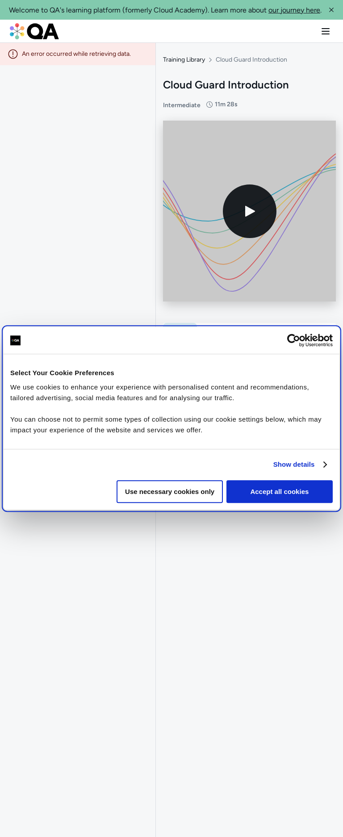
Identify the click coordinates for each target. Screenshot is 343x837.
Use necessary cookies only (169, 491)
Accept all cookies (279, 491)
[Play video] (249, 211)
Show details (294, 464)
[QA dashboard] (34, 31)
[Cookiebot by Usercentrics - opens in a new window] (294, 340)
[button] (331, 10)
